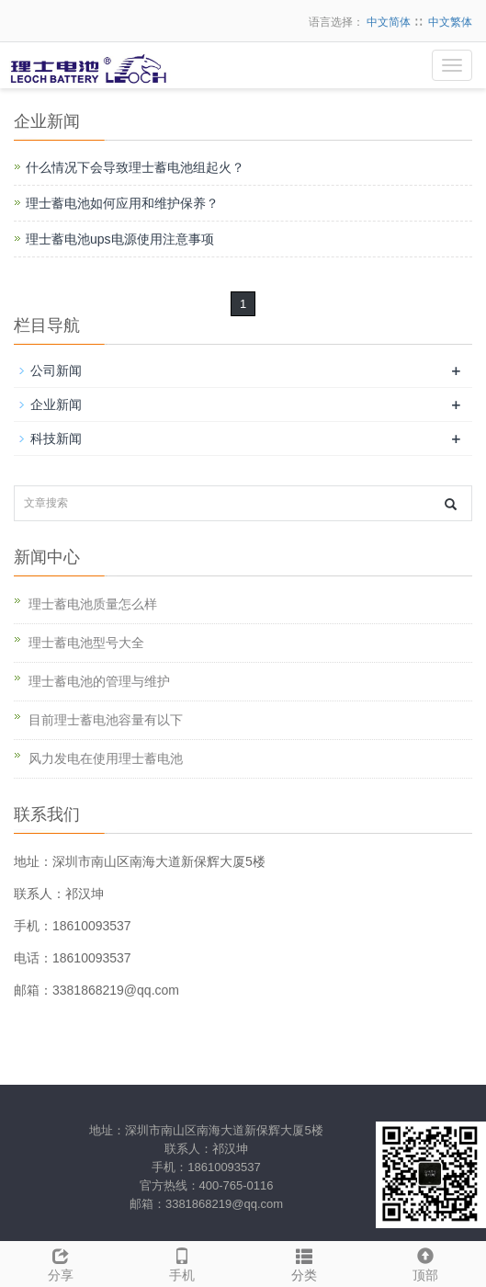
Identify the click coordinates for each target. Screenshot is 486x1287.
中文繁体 (450, 22)
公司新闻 (56, 370)
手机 (182, 1262)
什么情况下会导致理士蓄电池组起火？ (135, 167)
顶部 (425, 1262)
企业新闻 (56, 404)
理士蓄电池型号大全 (86, 642)
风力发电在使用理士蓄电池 (105, 758)
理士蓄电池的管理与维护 (99, 681)
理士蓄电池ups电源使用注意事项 (120, 239)
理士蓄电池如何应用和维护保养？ (122, 203)
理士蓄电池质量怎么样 (92, 604)
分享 (60, 1262)
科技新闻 (56, 438)
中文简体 (389, 22)
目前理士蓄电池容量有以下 (105, 719)
